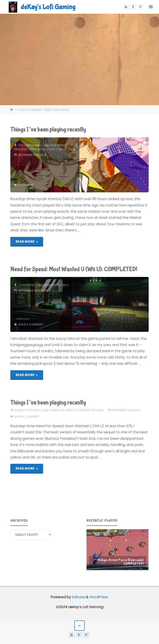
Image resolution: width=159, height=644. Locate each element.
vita (52, 149)
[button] (117, 549)
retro (42, 149)
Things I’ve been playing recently (48, 129)
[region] (117, 549)
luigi (45, 410)
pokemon (82, 410)
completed (27, 285)
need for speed (54, 145)
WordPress (98, 597)
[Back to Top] (79, 625)
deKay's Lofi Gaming (48, 7)
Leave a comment (30, 324)
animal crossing (26, 410)
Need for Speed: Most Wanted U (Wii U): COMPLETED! (73, 269)
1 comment (26, 185)
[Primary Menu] (150, 7)
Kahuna (78, 597)
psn (32, 149)
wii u (61, 149)
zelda (71, 149)
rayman (98, 410)
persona (20, 149)
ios (21, 145)
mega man (33, 145)
